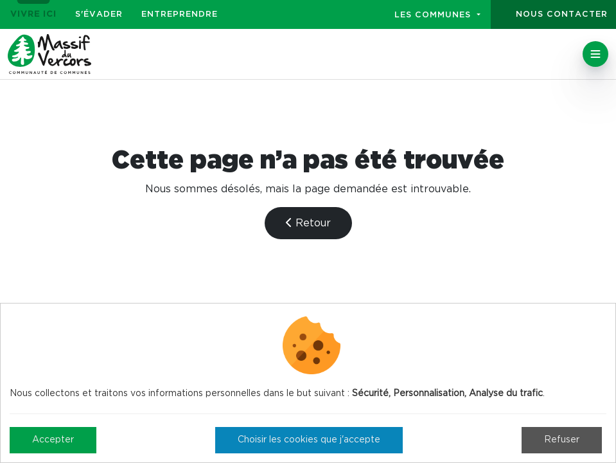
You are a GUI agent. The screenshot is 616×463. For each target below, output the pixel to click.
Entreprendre (179, 14)
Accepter (53, 439)
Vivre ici (33, 14)
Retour (308, 222)
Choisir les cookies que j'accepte (309, 439)
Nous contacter (562, 14)
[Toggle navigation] (595, 54)
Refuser (561, 439)
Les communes (434, 15)
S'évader (99, 14)
